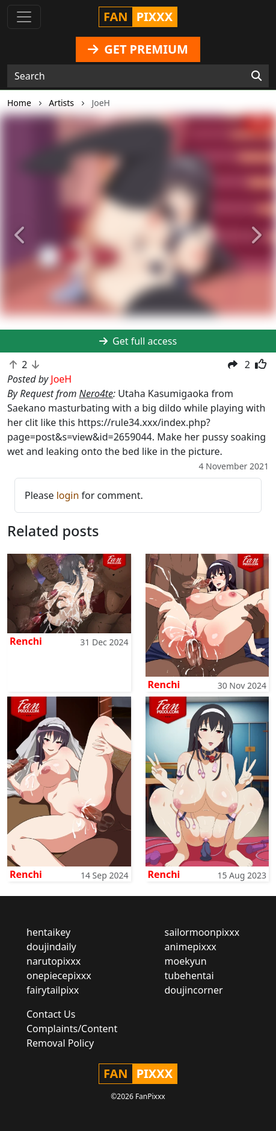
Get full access (138, 341)
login (68, 495)
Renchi (26, 641)
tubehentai (189, 975)
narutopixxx (53, 961)
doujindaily (51, 946)
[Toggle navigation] (24, 17)
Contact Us (50, 1014)
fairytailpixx (52, 990)
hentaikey (48, 932)
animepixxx (190, 946)
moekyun (186, 961)
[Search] (256, 75)
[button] (20, 235)
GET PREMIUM (138, 49)
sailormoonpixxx (202, 932)
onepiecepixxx (58, 975)
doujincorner (194, 990)
